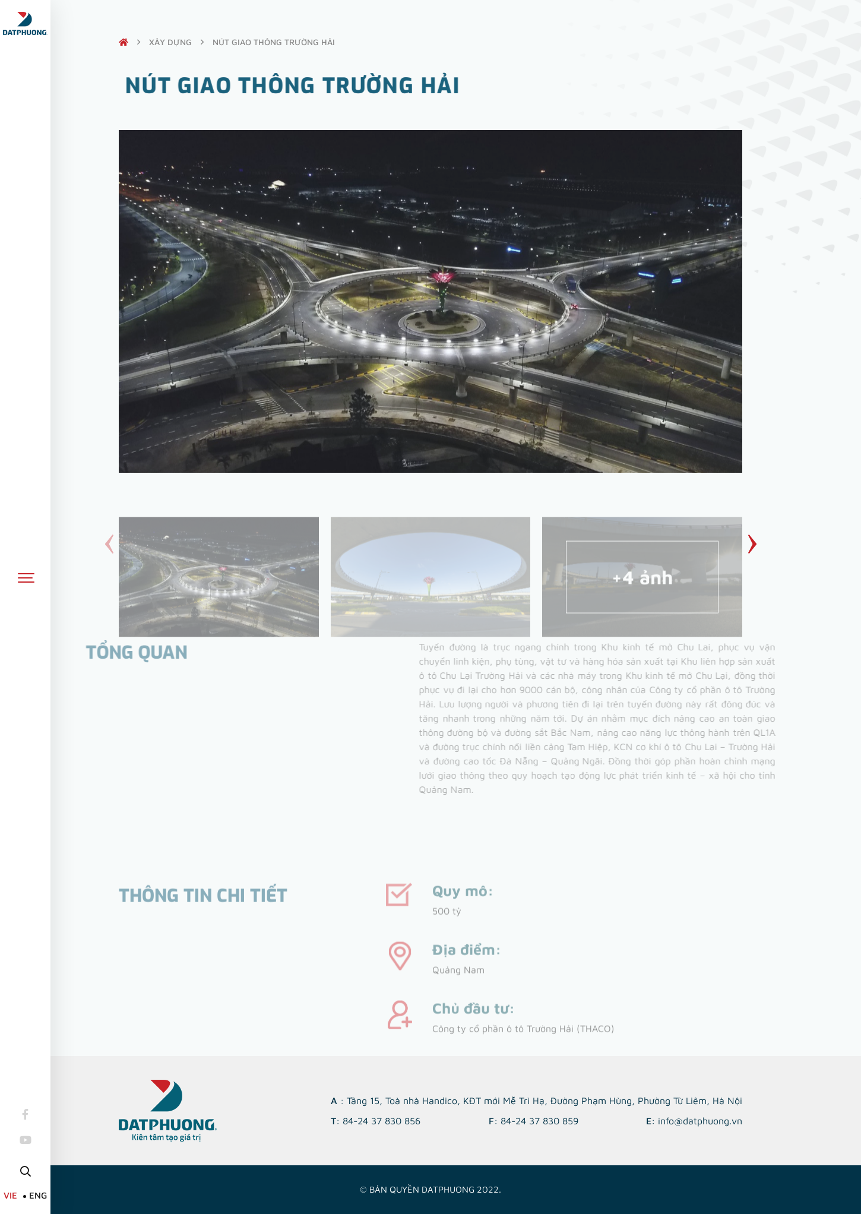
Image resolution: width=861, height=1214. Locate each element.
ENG (38, 1195)
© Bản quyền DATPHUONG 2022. (430, 1189)
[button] (752, 544)
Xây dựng (170, 42)
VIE (10, 1195)
